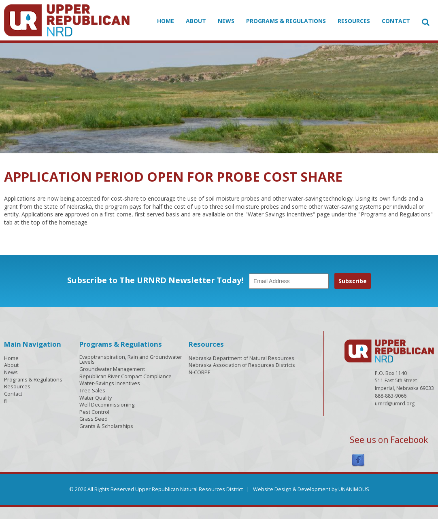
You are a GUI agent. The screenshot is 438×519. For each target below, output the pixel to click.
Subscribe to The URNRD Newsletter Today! (155, 280)
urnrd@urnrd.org (395, 403)
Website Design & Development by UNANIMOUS (311, 489)
